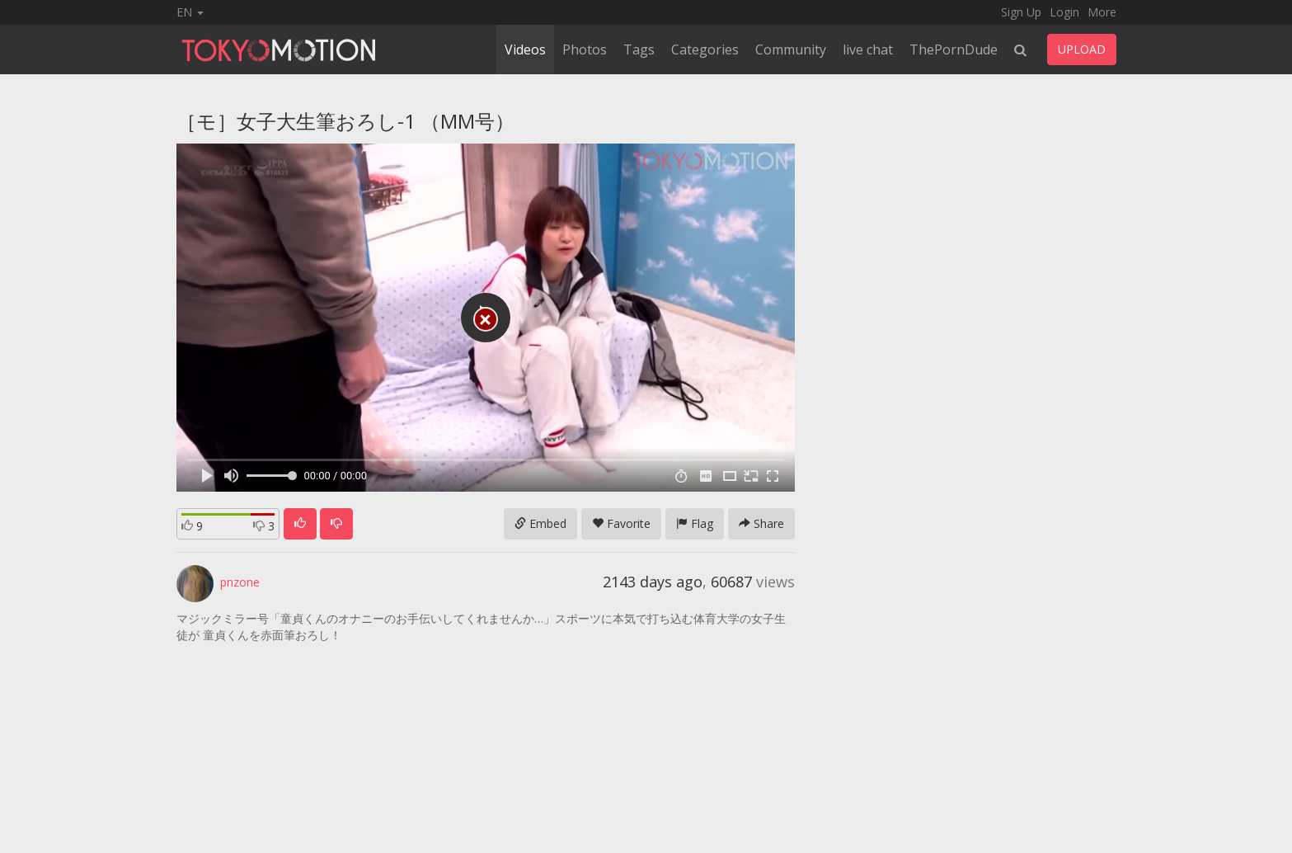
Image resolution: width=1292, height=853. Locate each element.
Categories (705, 49)
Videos (525, 49)
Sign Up (1021, 12)
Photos (584, 49)
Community (790, 49)
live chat (868, 49)
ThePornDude (953, 49)
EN (190, 12)
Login (1064, 12)
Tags (639, 49)
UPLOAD (1082, 49)
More (1102, 12)
